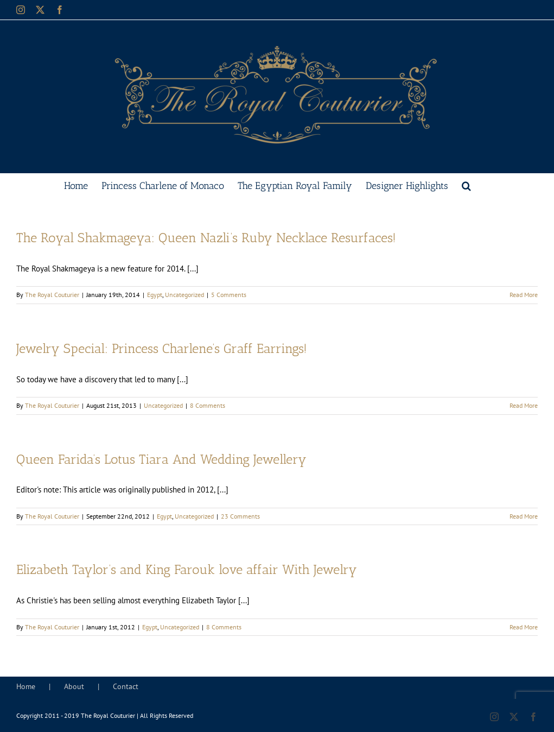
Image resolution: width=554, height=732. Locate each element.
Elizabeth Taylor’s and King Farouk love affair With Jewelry (186, 569)
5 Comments (228, 295)
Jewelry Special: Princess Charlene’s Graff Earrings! (161, 348)
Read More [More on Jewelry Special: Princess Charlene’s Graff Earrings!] (524, 405)
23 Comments (240, 516)
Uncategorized (184, 295)
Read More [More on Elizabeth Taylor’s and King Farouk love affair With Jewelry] (524, 627)
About (74, 686)
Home (25, 686)
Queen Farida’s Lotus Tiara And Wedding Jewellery (161, 459)
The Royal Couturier (52, 295)
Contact (125, 686)
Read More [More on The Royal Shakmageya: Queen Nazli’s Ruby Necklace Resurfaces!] (524, 295)
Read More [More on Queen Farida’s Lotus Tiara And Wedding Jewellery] (524, 516)
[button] (466, 184)
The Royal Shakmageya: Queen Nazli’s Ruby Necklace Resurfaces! (206, 237)
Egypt (154, 295)
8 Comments (207, 405)
